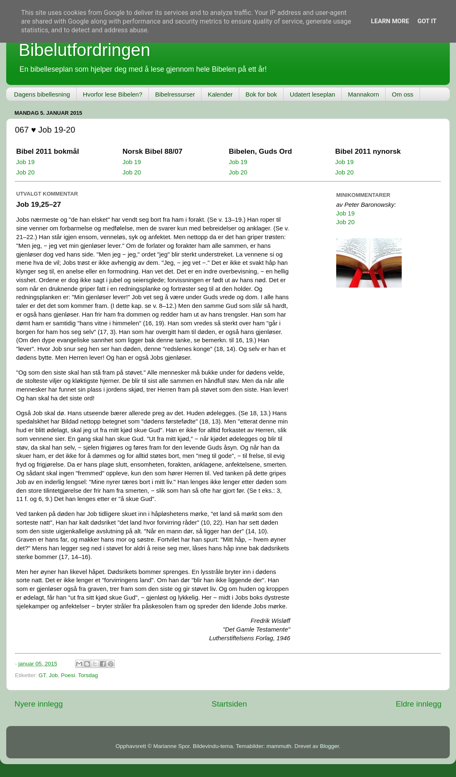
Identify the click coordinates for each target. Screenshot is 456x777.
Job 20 (25, 172)
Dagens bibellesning (42, 94)
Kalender (220, 94)
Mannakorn (363, 94)
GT (42, 675)
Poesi (68, 675)
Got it (427, 21)
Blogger (329, 746)
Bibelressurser (175, 94)
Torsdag (88, 675)
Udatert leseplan (312, 94)
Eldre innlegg (418, 704)
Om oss (402, 94)
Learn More (390, 21)
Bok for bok (261, 94)
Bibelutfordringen (84, 50)
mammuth (279, 746)
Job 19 (25, 162)
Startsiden (229, 704)
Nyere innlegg (39, 704)
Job (53, 675)
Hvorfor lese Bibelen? (112, 94)
